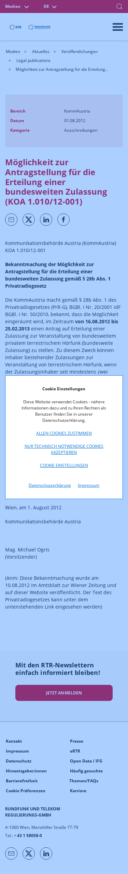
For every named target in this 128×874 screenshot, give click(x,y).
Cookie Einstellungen (64, 465)
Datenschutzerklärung (50, 485)
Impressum (88, 485)
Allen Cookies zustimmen (64, 433)
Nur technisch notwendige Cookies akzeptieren (64, 449)
